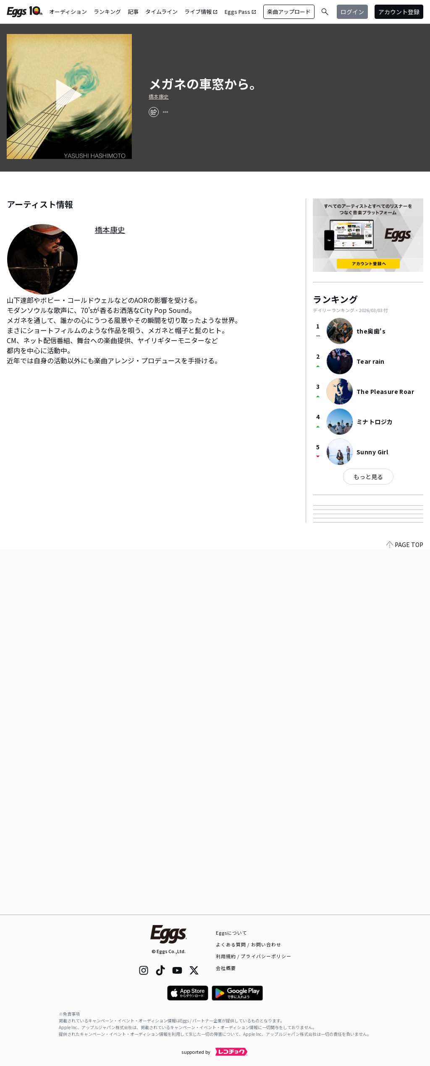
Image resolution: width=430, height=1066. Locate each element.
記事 (133, 12)
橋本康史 (159, 96)
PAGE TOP (404, 909)
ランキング (107, 12)
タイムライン (161, 12)
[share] (154, 112)
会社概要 (226, 967)
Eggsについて (232, 932)
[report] (165, 112)
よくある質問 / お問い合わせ (249, 944)
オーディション (68, 12)
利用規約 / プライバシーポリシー (254, 956)
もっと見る (368, 476)
